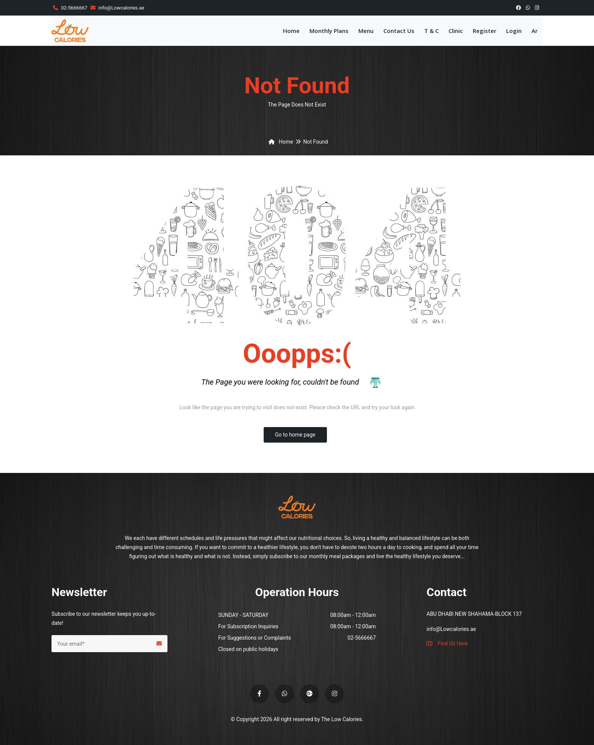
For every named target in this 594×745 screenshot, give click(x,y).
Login (514, 30)
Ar (534, 30)
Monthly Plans (329, 30)
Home (291, 30)
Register (484, 30)
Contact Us (398, 30)
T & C (431, 30)
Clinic (456, 30)
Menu (366, 30)
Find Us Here (447, 643)
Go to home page (295, 435)
